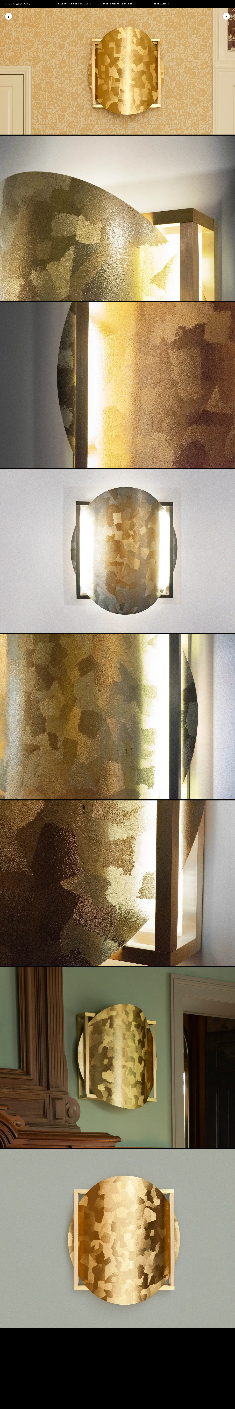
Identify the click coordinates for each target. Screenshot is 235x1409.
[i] (8, 16)
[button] (74, 4)
